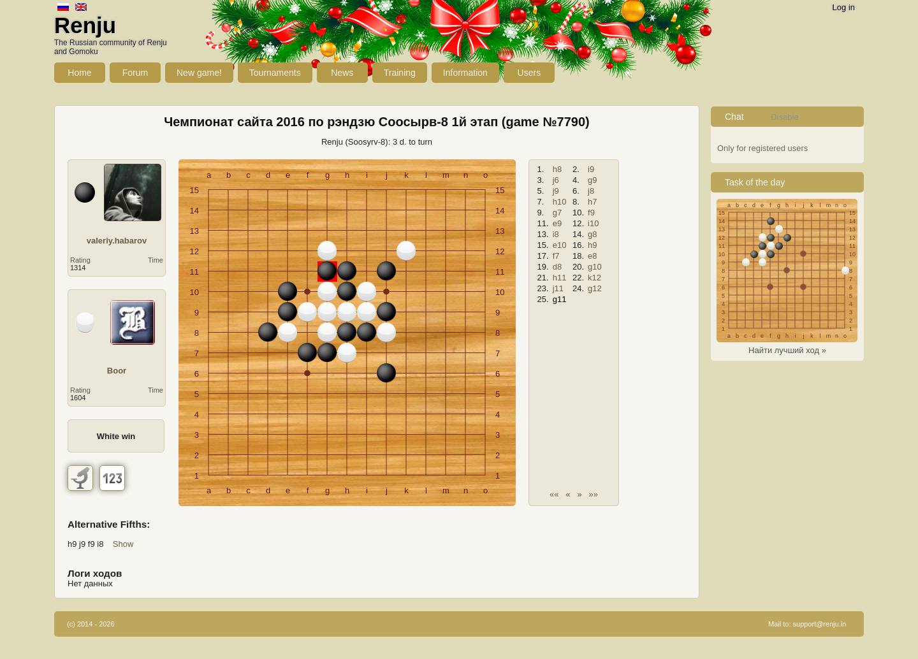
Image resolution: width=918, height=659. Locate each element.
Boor (116, 370)
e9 (557, 223)
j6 (556, 180)
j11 (558, 288)
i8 (556, 234)
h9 (592, 245)
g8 (592, 234)
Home (79, 73)
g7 (557, 212)
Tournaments (275, 73)
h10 (560, 201)
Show (123, 544)
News (342, 73)
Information (465, 73)
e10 (560, 245)
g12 (595, 288)
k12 (594, 277)
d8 (557, 267)
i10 (593, 223)
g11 (560, 299)
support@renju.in (820, 624)
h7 (592, 201)
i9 (591, 169)
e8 (592, 256)
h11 (560, 277)
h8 (557, 169)
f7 (556, 256)
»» (593, 494)
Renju (85, 25)
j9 (556, 191)
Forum (135, 73)
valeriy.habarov (117, 240)
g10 (595, 267)
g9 (592, 180)
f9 (591, 212)
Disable (784, 117)
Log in (844, 7)
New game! (199, 73)
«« (554, 494)
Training (400, 73)
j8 (591, 191)
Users (529, 73)
